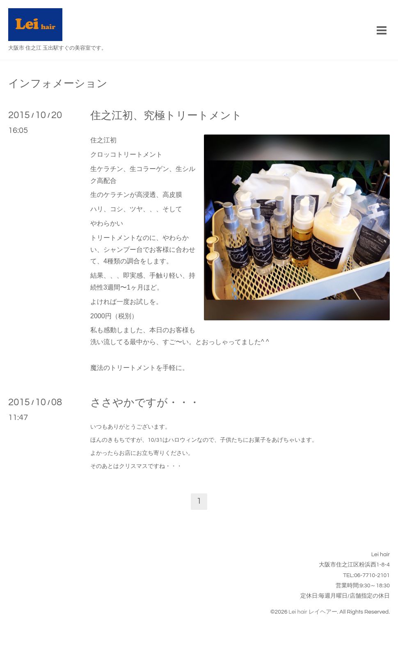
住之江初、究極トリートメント (166, 115)
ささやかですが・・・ (145, 402)
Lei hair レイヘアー (312, 612)
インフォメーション (58, 83)
